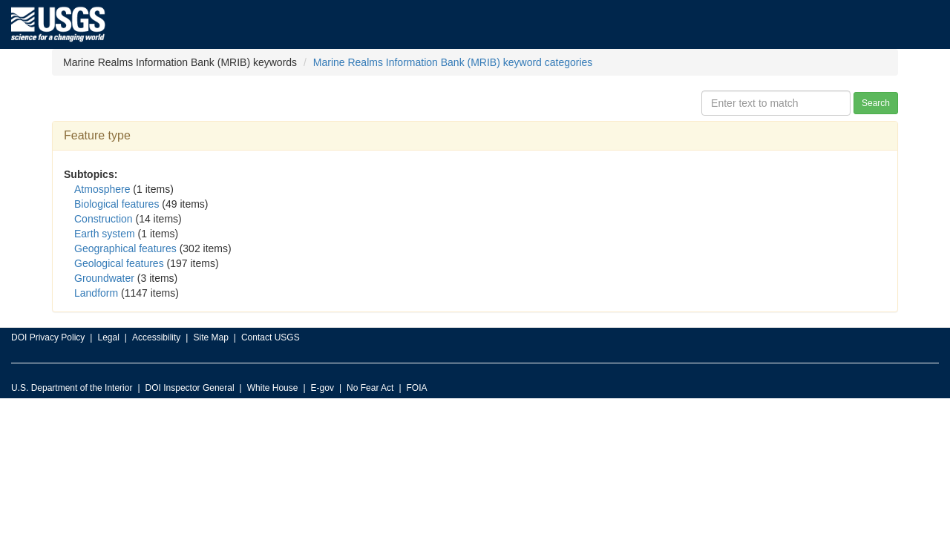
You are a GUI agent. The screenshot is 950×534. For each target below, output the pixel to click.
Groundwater (104, 278)
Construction (103, 219)
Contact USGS (270, 337)
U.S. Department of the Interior (71, 388)
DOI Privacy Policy (48, 337)
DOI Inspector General (190, 388)
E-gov (322, 388)
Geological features (119, 263)
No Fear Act (370, 388)
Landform (96, 293)
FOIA (417, 388)
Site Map (210, 337)
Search (876, 103)
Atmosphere (102, 189)
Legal (108, 337)
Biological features (116, 204)
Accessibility (156, 337)
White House (272, 388)
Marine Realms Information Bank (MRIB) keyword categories (453, 62)
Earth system (104, 234)
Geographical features (125, 248)
